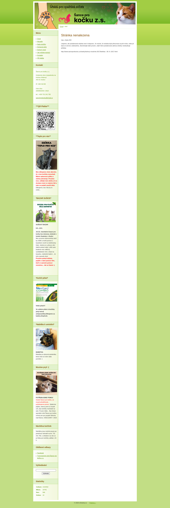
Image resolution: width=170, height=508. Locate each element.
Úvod (61, 26)
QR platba (40, 58)
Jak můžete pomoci (43, 52)
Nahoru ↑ (93, 503)
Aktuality (40, 41)
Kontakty (40, 55)
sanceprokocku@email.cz (44, 98)
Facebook (40, 453)
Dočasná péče (42, 47)
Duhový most (41, 50)
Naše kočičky (41, 44)
